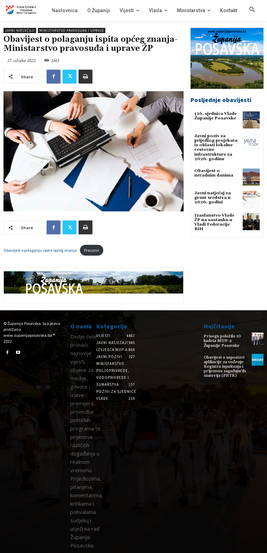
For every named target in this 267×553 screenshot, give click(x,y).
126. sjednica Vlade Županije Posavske (215, 116)
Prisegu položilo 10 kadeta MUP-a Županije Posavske (222, 341)
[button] (252, 10)
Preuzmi (91, 250)
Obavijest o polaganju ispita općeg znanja (40, 250)
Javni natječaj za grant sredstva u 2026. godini (212, 197)
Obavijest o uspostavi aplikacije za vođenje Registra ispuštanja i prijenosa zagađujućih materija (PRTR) (225, 367)
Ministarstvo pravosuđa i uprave (71, 30)
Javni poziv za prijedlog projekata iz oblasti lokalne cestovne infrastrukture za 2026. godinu (215, 147)
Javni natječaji (19, 30)
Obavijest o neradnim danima (213, 173)
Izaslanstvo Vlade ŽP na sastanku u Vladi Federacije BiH (214, 222)
